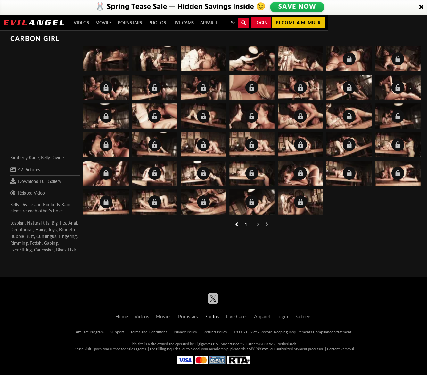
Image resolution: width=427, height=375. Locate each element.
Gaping (51, 243)
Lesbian (17, 223)
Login (260, 22)
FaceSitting (21, 249)
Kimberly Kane (24, 157)
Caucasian (44, 249)
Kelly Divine (52, 157)
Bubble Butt (22, 236)
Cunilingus (46, 236)
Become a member (298, 22)
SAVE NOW (297, 7)
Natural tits (38, 223)
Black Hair (66, 249)
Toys (52, 229)
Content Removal (340, 349)
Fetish (36, 243)
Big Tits (59, 223)
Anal (72, 223)
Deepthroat (21, 229)
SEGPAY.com (258, 349)
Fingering (68, 236)
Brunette (67, 229)
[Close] (421, 7)
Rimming (19, 243)
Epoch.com (100, 349)
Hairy (40, 229)
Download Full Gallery (35, 181)
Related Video (27, 193)
